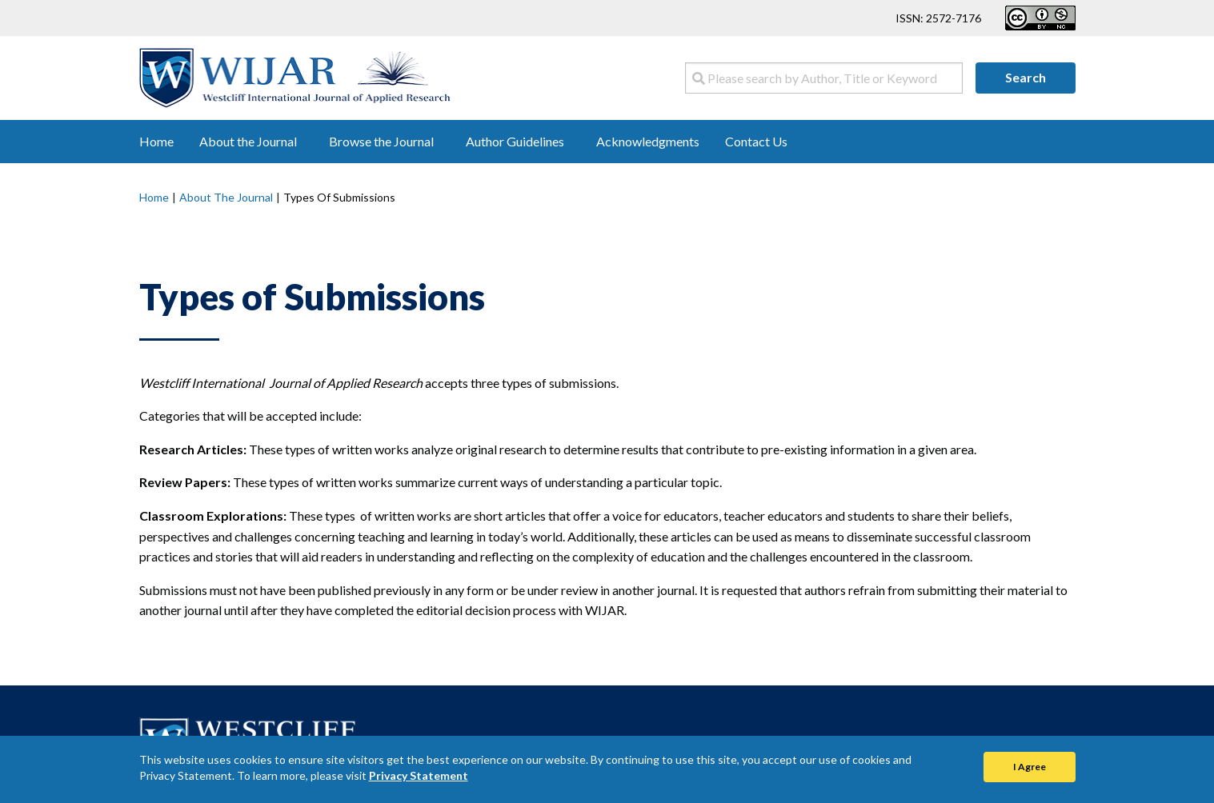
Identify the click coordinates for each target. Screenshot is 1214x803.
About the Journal (226, 197)
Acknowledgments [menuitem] (647, 141)
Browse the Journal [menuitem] (381, 141)
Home (154, 197)
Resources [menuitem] (847, 141)
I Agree (1029, 767)
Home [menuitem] (156, 141)
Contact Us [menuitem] (756, 141)
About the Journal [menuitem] (248, 141)
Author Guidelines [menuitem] (515, 141)
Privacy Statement (418, 775)
